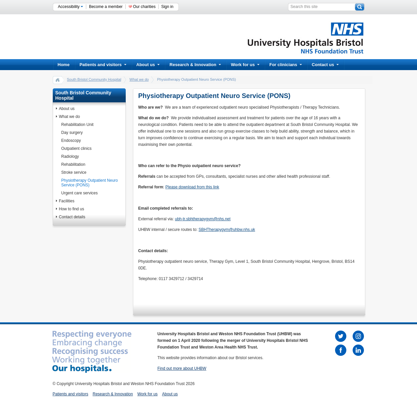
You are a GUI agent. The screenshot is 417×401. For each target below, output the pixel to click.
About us (148, 64)
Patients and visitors (103, 64)
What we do (139, 79)
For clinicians (285, 64)
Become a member (105, 6)
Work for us (245, 64)
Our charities (144, 6)
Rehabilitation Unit (77, 124)
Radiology (70, 156)
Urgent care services (79, 193)
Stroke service (74, 172)
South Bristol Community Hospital (94, 79)
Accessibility (71, 6)
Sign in (167, 6)
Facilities (67, 201)
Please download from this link (192, 187)
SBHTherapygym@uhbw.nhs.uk (227, 229)
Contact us (325, 64)
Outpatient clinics (76, 148)
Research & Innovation (195, 64)
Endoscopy (71, 140)
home (57, 79)
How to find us (71, 209)
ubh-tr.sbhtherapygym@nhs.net (203, 219)
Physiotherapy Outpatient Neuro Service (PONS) (89, 182)
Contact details (72, 217)
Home (64, 64)
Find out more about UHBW (182, 368)
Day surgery (72, 132)
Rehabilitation (73, 164)
